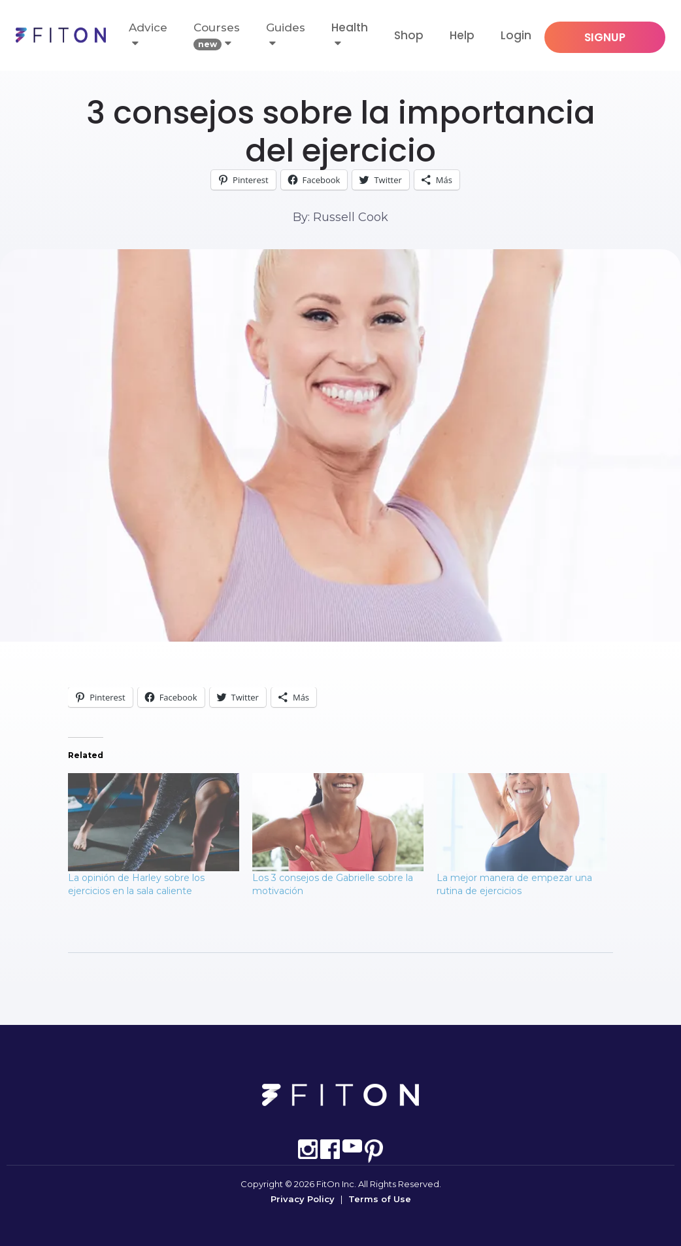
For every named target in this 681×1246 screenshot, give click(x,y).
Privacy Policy (303, 1199)
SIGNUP (604, 37)
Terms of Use (379, 1199)
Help (462, 35)
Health (349, 27)
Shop (409, 35)
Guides (285, 34)
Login (516, 35)
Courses (216, 35)
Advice (148, 34)
